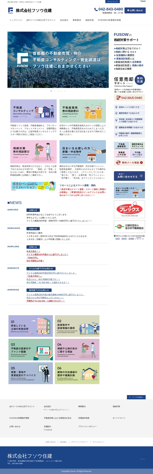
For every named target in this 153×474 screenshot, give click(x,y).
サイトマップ (112, 2)
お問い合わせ (136, 10)
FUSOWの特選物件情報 (109, 20)
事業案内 (77, 20)
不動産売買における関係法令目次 (57, 418)
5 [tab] (65, 90)
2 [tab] (55, 90)
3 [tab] (58, 90)
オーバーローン (119, 418)
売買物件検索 (83, 418)
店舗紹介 (47, 426)
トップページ (16, 20)
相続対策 (89, 20)
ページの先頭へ (138, 397)
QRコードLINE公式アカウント (41, 20)
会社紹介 (64, 20)
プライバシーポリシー (87, 426)
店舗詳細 (48, 430)
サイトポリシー (98, 442)
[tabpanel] (58, 60)
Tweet (143, 1)
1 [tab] (52, 90)
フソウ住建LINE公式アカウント (57, 410)
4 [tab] (62, 90)
